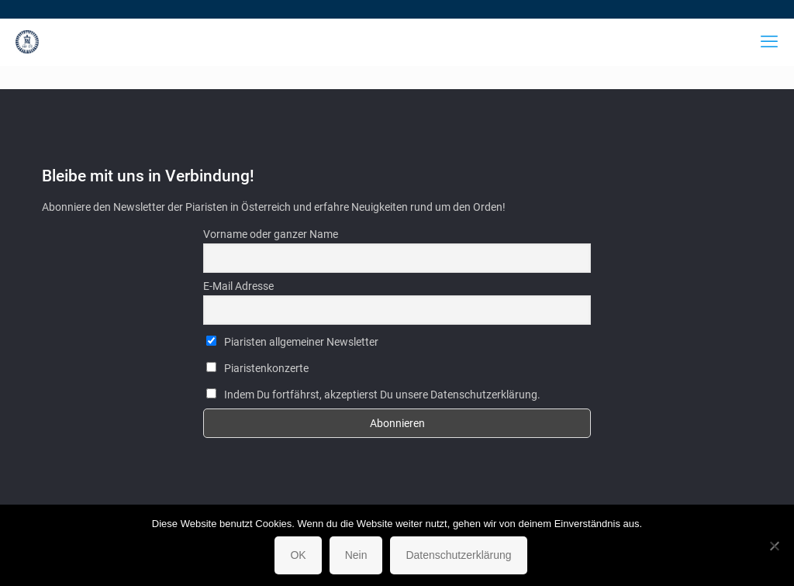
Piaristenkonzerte (257, 368)
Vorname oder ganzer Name (270, 234)
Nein (356, 555)
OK (298, 555)
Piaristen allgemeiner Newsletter (292, 342)
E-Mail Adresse (238, 286)
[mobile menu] (769, 42)
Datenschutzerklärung (458, 555)
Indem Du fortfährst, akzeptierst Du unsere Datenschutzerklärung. (373, 394)
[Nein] (774, 545)
